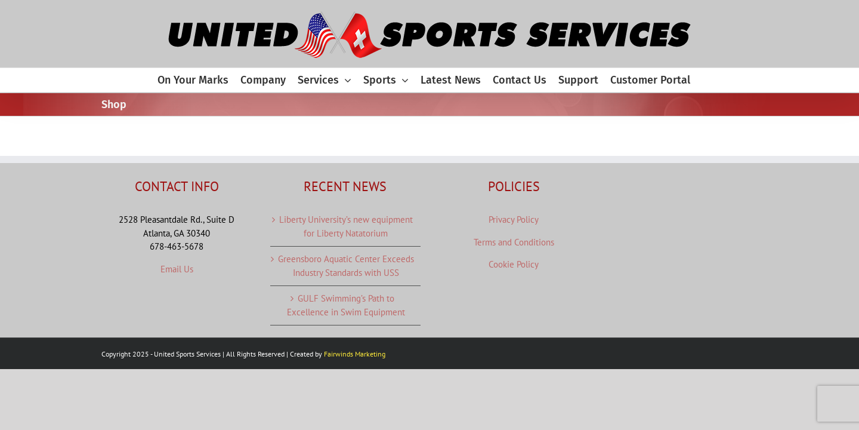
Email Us (176, 269)
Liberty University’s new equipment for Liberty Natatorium (346, 226)
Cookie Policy (514, 264)
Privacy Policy (514, 219)
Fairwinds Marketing (354, 353)
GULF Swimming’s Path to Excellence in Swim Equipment (346, 305)
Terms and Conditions (514, 242)
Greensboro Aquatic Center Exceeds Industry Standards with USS (346, 265)
